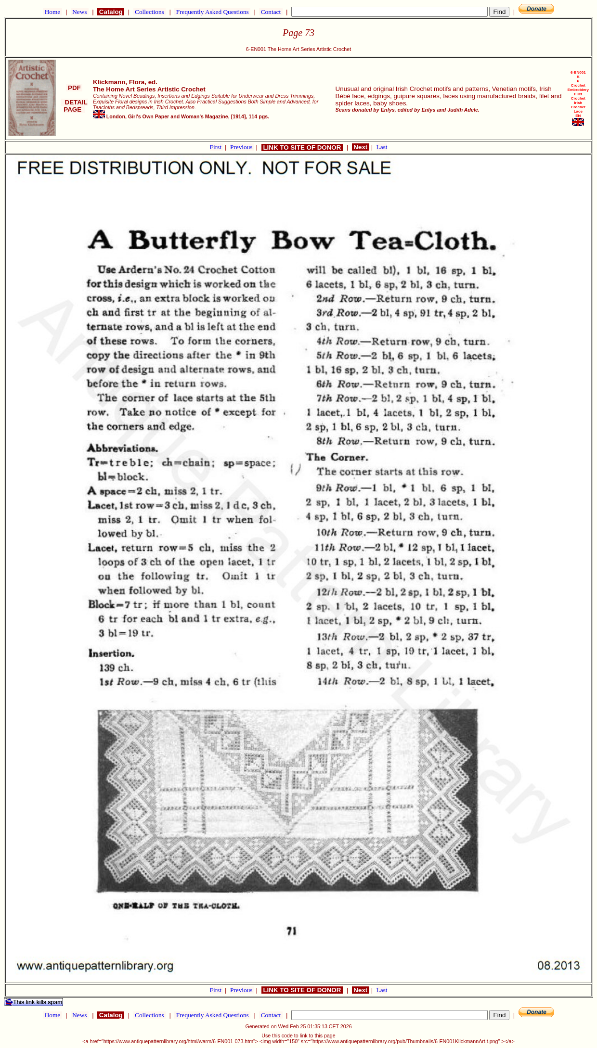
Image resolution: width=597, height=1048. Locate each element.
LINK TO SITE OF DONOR (302, 147)
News (80, 11)
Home (52, 11)
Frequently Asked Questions (212, 11)
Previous (242, 147)
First (216, 147)
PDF (74, 87)
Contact (270, 11)
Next (360, 147)
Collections (149, 11)
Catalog (110, 11)
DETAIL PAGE (74, 106)
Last (382, 147)
